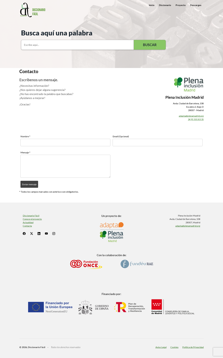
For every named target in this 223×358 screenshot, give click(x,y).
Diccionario (165, 5)
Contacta (27, 225)
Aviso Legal (161, 347)
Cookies (174, 347)
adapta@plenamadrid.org (191, 115)
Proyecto (181, 5)
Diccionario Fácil (31, 215)
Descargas (195, 5)
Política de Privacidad (193, 347)
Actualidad (28, 222)
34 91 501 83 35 (196, 119)
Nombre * (25, 136)
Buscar (150, 45)
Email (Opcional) (121, 136)
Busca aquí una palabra (56, 33)
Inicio (151, 5)
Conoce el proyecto (32, 219)
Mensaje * (25, 152)
